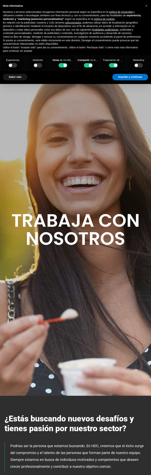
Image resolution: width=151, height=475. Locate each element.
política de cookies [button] (104, 19)
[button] (146, 6)
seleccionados (73, 22)
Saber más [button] (15, 76)
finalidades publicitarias (105, 29)
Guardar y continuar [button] (130, 76)
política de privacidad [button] (121, 11)
